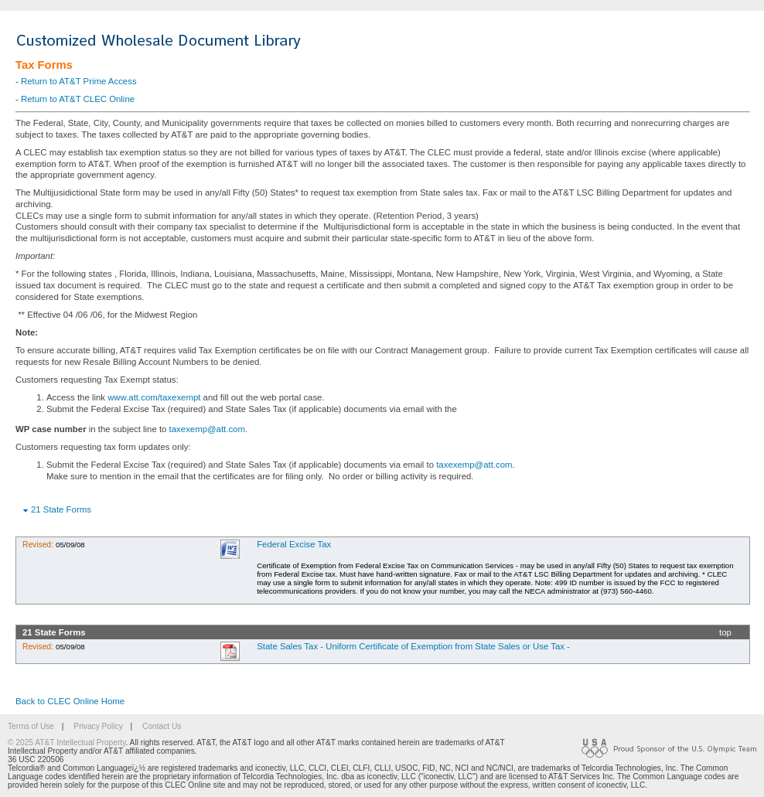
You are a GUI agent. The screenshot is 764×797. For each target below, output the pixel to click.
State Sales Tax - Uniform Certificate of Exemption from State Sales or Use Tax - (413, 646)
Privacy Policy (97, 726)
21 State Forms (61, 509)
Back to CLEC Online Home (69, 701)
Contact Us (161, 726)
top (725, 632)
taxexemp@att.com (207, 429)
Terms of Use (31, 726)
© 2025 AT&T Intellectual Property (66, 742)
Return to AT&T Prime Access (79, 81)
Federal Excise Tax (294, 544)
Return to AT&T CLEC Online (78, 99)
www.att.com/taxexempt (153, 397)
